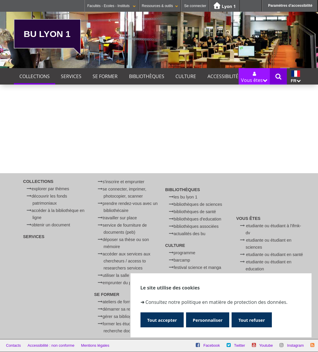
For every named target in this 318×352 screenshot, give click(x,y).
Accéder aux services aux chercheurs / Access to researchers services (126, 261)
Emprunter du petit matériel (128, 282)
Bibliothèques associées (196, 226)
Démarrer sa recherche (124, 309)
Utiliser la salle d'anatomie (127, 275)
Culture (185, 76)
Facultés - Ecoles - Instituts (111, 6)
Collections (34, 76)
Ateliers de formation (122, 301)
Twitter (239, 345)
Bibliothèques (146, 76)
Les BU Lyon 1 (186, 197)
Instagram (295, 345)
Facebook (211, 345)
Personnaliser (210, 319)
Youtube (266, 345)
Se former (105, 76)
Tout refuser (255, 319)
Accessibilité (222, 76)
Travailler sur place (120, 217)
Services (71, 76)
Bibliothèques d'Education (197, 219)
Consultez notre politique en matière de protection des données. (216, 302)
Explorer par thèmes (50, 188)
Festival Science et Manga (197, 267)
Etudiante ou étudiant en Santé (274, 254)
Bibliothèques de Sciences (198, 204)
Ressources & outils (160, 6)
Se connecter (195, 6)
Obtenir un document (50, 225)
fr (295, 76)
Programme (184, 252)
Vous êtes (248, 218)
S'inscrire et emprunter (123, 181)
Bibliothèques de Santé (195, 211)
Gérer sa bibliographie (123, 316)
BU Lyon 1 (47, 34)
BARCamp (182, 260)
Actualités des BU (189, 233)
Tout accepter (163, 319)
